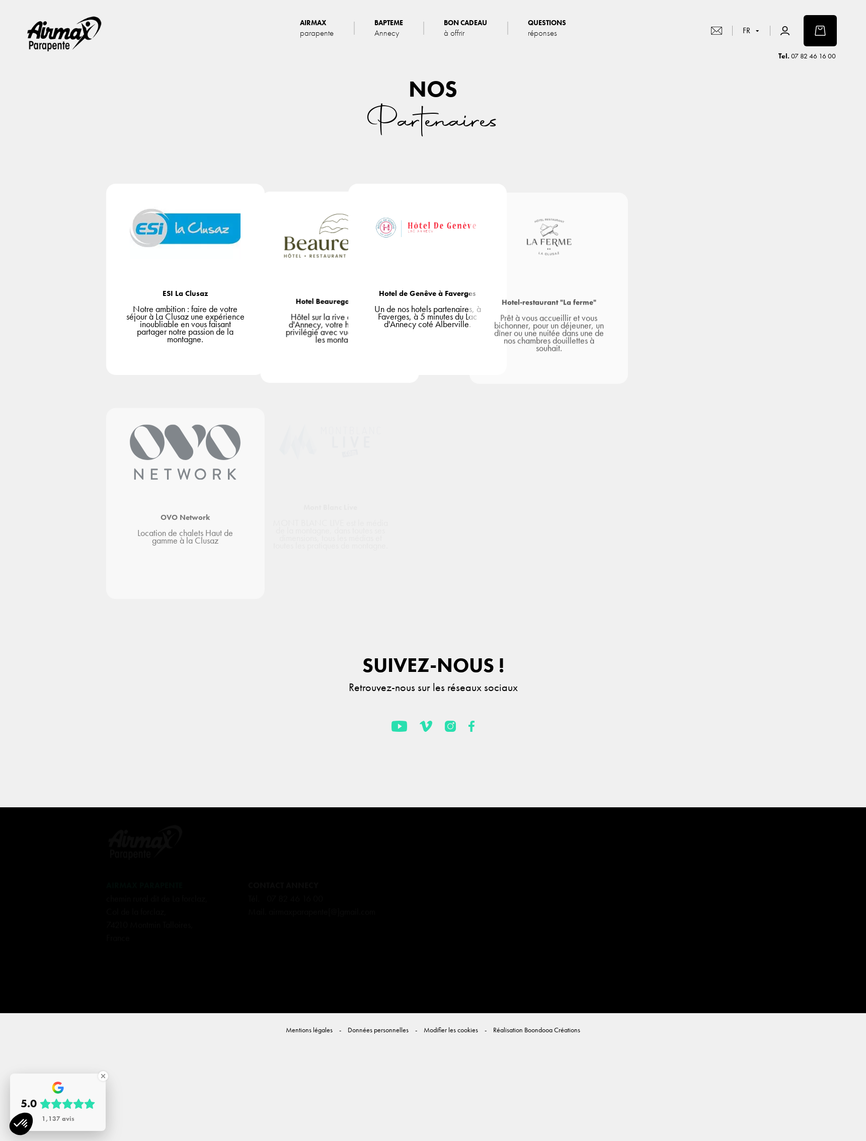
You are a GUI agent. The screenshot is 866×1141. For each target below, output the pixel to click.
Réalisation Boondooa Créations (536, 1029)
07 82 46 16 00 (813, 55)
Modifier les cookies (451, 1029)
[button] (21, 1124)
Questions (547, 28)
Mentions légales (309, 1029)
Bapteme (388, 28)
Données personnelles (378, 1029)
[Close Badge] (103, 1076)
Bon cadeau (465, 28)
